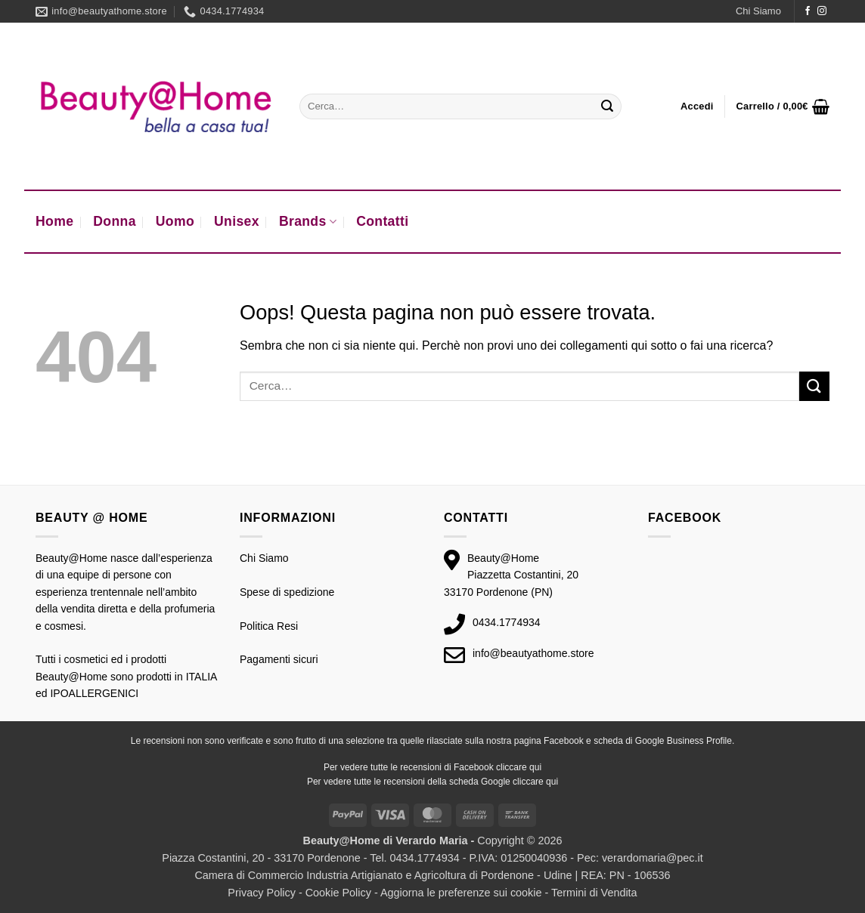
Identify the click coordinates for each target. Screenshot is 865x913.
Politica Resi (269, 626)
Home (54, 221)
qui (535, 767)
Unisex (236, 221)
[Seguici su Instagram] (821, 11)
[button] (697, 106)
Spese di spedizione (287, 592)
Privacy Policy (262, 893)
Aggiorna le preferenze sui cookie (461, 893)
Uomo (175, 221)
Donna (114, 221)
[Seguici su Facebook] (807, 11)
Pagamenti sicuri (279, 659)
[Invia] (607, 106)
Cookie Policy (338, 893)
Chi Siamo (758, 11)
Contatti (382, 221)
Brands (307, 221)
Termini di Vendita (594, 893)
